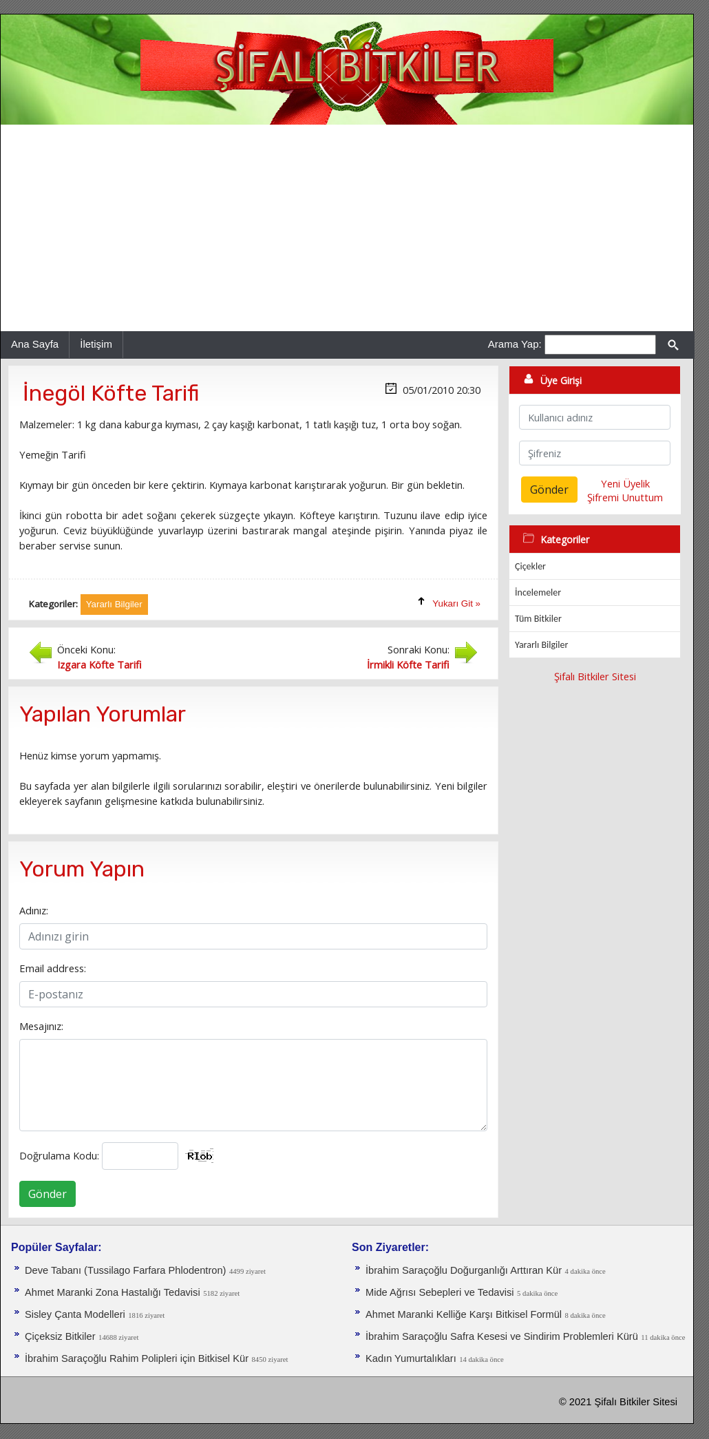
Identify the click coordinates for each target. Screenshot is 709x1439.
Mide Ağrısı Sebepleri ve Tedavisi (440, 1292)
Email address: (52, 968)
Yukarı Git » (456, 603)
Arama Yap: (515, 344)
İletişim (96, 344)
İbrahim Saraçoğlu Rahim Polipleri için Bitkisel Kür (136, 1358)
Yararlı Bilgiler (541, 645)
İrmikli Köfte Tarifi (408, 664)
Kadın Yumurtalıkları (411, 1358)
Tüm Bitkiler (538, 618)
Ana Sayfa (35, 344)
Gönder (47, 1193)
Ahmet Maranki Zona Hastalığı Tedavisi (112, 1292)
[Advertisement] (347, 228)
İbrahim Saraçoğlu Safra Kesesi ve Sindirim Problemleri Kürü (502, 1336)
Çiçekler (530, 566)
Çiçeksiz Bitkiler (60, 1336)
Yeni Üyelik (625, 483)
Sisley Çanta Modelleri (75, 1314)
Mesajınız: (41, 1026)
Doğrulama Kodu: (59, 1155)
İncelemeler (538, 592)
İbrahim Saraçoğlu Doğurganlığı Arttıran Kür (464, 1270)
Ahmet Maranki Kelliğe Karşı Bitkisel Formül (464, 1314)
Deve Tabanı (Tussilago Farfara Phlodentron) (125, 1270)
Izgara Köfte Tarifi (99, 664)
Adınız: (33, 910)
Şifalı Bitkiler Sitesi (595, 676)
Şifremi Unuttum (625, 497)
